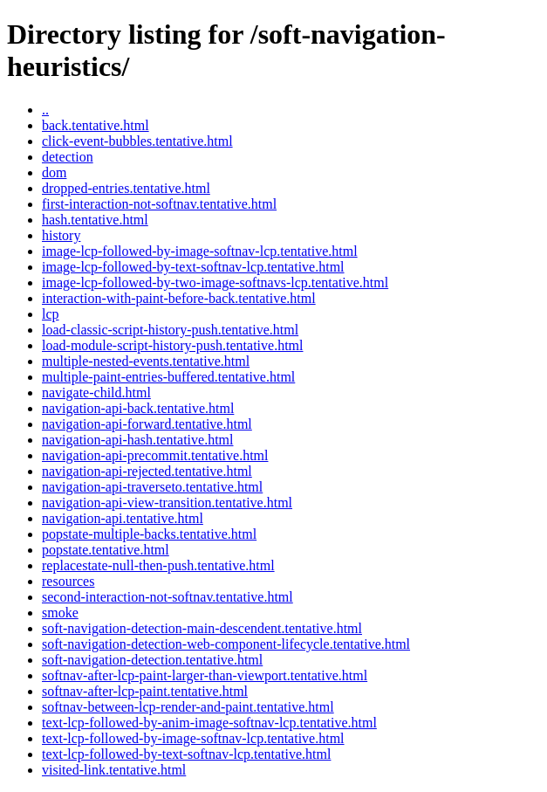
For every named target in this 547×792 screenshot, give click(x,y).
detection (67, 156)
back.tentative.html (95, 125)
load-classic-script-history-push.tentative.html (170, 329)
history (61, 235)
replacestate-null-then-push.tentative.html (158, 565)
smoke (60, 612)
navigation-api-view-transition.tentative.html (167, 502)
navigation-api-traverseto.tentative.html (152, 486)
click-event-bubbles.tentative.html (137, 141)
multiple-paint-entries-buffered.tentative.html (168, 376)
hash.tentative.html (95, 219)
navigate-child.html (96, 392)
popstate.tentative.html (105, 549)
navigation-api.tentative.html (122, 518)
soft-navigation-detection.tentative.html (152, 659)
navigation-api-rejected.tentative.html (147, 471)
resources (68, 581)
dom (54, 172)
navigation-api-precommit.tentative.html (155, 455)
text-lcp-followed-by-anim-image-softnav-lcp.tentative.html (209, 722)
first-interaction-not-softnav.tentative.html (159, 203)
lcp (50, 313)
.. (45, 109)
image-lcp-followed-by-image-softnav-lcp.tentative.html (200, 251)
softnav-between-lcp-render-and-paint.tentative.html (188, 706)
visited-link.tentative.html (114, 769)
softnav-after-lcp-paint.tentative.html (145, 691)
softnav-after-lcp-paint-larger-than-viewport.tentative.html (204, 675)
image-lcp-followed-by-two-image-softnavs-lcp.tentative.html (215, 282)
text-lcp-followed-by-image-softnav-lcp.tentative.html (193, 738)
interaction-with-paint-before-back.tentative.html (179, 298)
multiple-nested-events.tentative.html (146, 361)
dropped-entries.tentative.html (126, 188)
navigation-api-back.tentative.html (138, 408)
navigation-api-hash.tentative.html (138, 439)
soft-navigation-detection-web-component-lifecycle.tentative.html (226, 644)
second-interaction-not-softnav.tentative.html (167, 596)
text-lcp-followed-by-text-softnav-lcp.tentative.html (186, 754)
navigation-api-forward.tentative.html (147, 424)
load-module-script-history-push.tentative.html (173, 345)
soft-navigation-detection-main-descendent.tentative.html (202, 628)
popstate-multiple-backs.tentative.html (149, 534)
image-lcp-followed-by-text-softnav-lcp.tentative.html (193, 266)
